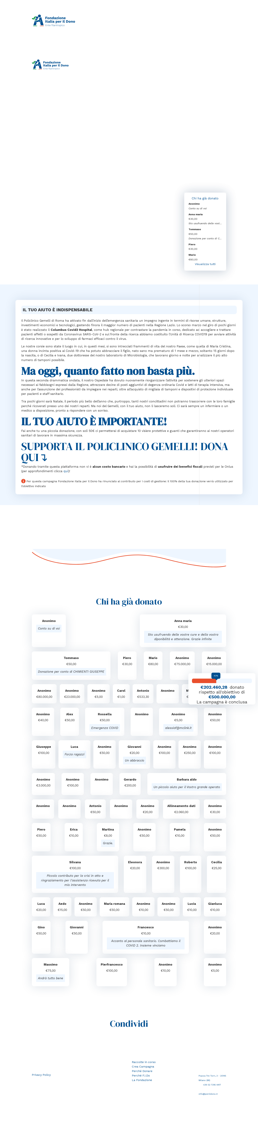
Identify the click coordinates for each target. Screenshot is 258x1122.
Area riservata (96, 68)
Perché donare (149, 20)
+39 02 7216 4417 (213, 1086)
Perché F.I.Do (170, 20)
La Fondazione (190, 20)
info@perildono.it (208, 1095)
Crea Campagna (144, 1068)
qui (66, 472)
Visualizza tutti (205, 264)
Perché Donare (142, 1072)
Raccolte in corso (104, 20)
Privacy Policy (42, 1076)
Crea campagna (127, 20)
